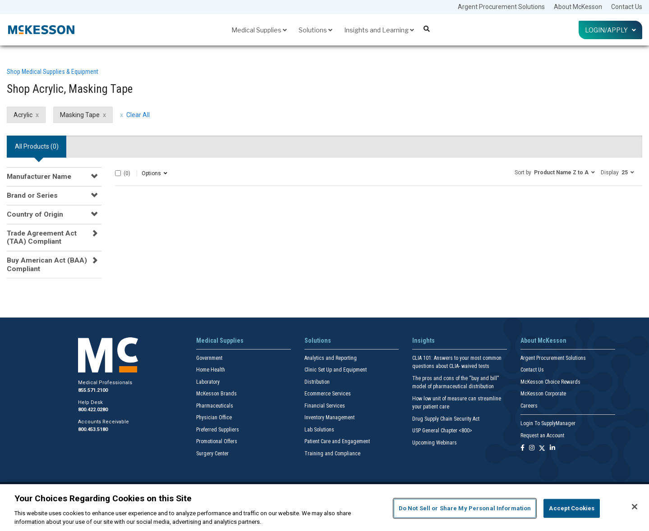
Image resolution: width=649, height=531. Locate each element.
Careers (529, 406)
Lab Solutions (319, 430)
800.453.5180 (93, 429)
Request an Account (542, 435)
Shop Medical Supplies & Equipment (52, 71)
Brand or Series (32, 195)
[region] (324, 507)
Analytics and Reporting (330, 358)
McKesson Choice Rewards (550, 382)
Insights (423, 340)
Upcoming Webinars (434, 443)
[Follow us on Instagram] (531, 448)
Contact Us (626, 6)
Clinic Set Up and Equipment (335, 370)
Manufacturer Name (39, 176)
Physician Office (214, 417)
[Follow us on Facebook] (522, 448)
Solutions (315, 30)
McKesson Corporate (543, 393)
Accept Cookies (571, 508)
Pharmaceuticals (214, 406)
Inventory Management (329, 417)
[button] (555, 172)
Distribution (317, 382)
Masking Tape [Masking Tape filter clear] (80, 114)
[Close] (634, 507)
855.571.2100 (93, 390)
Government (209, 358)
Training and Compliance (332, 453)
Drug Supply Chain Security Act (445, 419)
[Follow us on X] (542, 448)
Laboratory (208, 382)
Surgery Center (212, 453)
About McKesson (578, 6)
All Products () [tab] (37, 146)
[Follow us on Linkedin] (552, 448)
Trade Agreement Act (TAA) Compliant (42, 237)
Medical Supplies (259, 30)
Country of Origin (35, 214)
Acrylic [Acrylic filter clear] (23, 114)
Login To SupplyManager (547, 423)
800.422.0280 (93, 410)
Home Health (210, 370)
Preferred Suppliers (217, 430)
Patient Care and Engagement (337, 441)
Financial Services (324, 406)
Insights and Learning (379, 30)
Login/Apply (610, 30)
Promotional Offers (216, 441)
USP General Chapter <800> (442, 430)
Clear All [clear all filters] (138, 114)
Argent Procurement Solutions (501, 6)
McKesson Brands (216, 393)
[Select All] (118, 173)
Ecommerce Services (327, 393)
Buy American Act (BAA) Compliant (47, 264)
